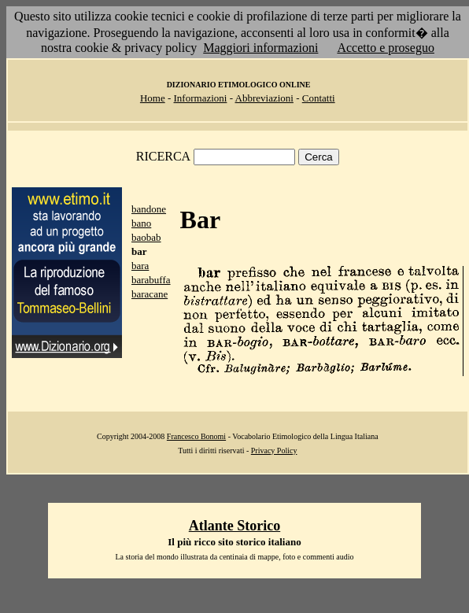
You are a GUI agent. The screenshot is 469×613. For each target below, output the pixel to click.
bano (141, 223)
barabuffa (151, 280)
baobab (146, 237)
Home (152, 98)
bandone (148, 209)
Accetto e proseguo (385, 47)
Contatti (318, 98)
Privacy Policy (274, 450)
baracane (149, 294)
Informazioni (200, 98)
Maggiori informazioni (260, 47)
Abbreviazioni (264, 98)
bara (140, 265)
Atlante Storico (234, 526)
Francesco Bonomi (196, 436)
